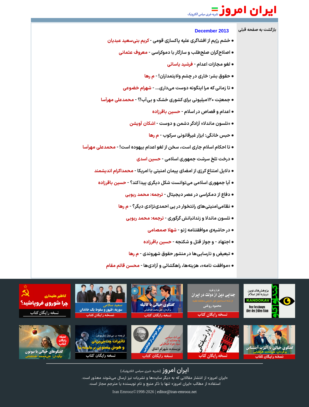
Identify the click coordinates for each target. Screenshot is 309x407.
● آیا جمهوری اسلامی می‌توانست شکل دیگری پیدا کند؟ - (166, 182)
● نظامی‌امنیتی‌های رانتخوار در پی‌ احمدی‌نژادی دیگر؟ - (176, 206)
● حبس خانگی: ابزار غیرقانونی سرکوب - (191, 135)
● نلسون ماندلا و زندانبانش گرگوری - (180, 218)
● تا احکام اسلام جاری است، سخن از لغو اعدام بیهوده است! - (158, 147)
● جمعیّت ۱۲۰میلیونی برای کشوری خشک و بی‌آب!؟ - (167, 100)
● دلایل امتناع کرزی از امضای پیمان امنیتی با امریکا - (164, 171)
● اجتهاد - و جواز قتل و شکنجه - (188, 242)
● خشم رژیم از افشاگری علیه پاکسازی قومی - (170, 40)
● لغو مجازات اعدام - (200, 64)
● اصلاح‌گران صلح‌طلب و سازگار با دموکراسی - (176, 52)
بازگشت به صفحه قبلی (257, 30)
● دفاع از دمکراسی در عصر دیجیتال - (179, 194)
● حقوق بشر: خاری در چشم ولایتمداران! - (189, 76)
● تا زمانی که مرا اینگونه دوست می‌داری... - (178, 88)
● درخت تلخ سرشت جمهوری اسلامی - (185, 159)
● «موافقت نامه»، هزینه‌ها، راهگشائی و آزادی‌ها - (170, 265)
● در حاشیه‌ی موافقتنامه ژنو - (191, 230)
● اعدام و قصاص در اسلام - (193, 111)
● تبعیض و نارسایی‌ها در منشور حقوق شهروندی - (181, 253)
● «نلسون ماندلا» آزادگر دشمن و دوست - (182, 123)
